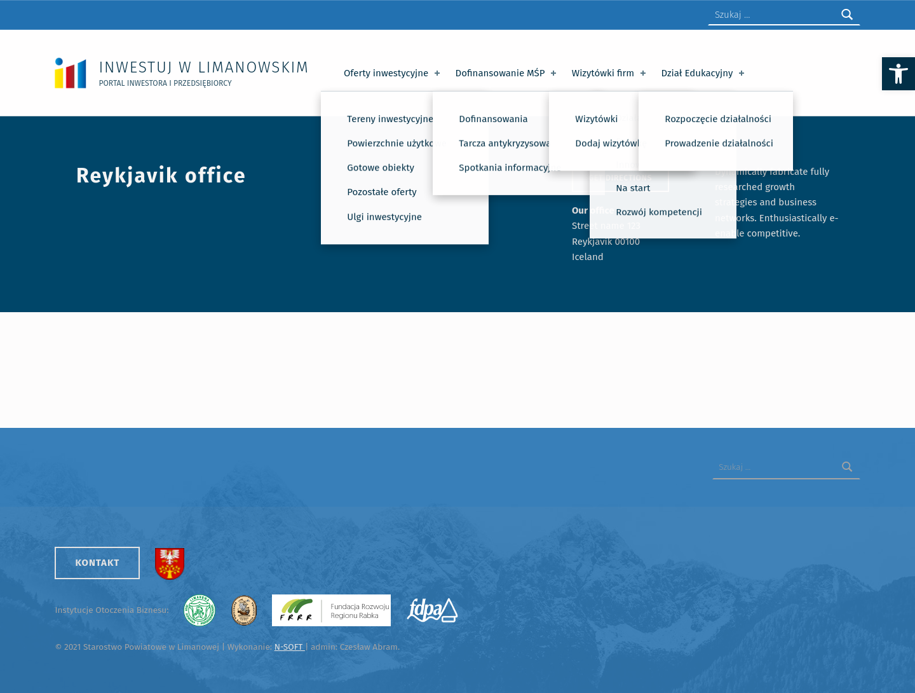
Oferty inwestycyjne (393, 73)
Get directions (620, 178)
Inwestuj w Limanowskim (203, 67)
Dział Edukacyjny (704, 73)
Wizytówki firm (610, 73)
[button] (898, 73)
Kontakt (97, 562)
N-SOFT (289, 647)
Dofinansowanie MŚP (507, 73)
